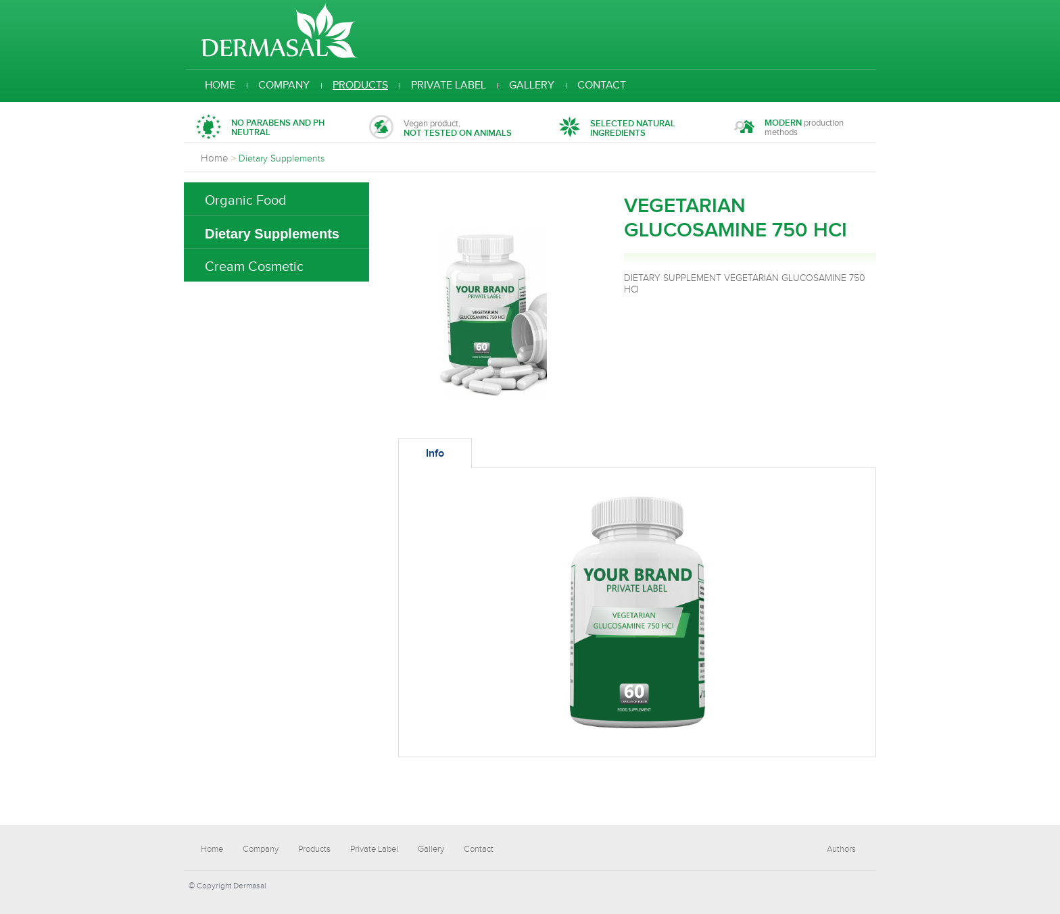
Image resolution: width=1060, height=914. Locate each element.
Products (360, 85)
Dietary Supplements (272, 233)
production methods (789, 128)
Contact (601, 85)
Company (284, 85)
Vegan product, (440, 128)
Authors (841, 849)
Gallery (531, 85)
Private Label (448, 85)
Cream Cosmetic (254, 267)
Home (220, 85)
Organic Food (246, 201)
